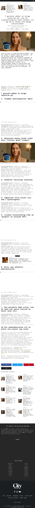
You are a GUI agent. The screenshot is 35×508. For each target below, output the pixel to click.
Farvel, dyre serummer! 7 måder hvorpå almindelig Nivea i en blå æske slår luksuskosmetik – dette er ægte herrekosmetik (28, 390)
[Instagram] (17, 491)
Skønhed (25, 3)
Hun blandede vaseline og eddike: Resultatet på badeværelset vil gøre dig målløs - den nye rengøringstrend (28, 402)
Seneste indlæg (23, 497)
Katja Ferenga (10, 28)
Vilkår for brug (28, 495)
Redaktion (9, 495)
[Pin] (29, 364)
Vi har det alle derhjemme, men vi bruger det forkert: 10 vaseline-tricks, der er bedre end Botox (11, 389)
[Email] (6, 368)
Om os (4, 495)
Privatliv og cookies (13, 497)
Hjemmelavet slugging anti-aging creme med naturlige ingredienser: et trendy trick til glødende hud (20, 260)
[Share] (6, 364)
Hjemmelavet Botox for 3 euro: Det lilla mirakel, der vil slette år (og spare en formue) (28, 8)
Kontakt (21, 495)
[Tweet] (17, 364)
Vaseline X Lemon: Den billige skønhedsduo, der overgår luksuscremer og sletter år (11, 401)
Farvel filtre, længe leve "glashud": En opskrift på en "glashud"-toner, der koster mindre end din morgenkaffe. (11, 9)
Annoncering (15, 495)
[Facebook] (15, 491)
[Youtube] (19, 491)
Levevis (8, 3)
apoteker (17, 347)
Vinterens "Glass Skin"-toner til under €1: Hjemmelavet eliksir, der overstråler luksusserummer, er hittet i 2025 (11, 413)
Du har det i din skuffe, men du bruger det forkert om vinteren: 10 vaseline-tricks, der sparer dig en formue (28, 413)
